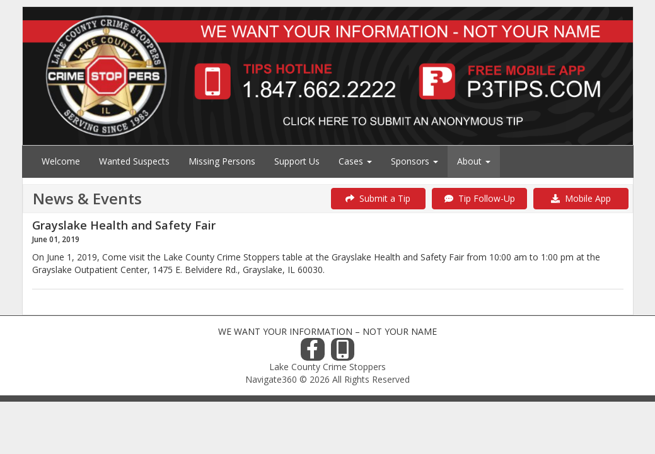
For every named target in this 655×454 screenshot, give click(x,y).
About (473, 161)
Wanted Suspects (134, 161)
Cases (355, 161)
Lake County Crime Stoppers (327, 367)
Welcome (61, 161)
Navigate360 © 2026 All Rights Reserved (327, 379)
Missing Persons (221, 161)
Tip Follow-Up (479, 198)
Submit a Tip (377, 198)
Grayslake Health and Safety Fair (124, 225)
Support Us (297, 161)
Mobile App (581, 198)
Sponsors (414, 161)
